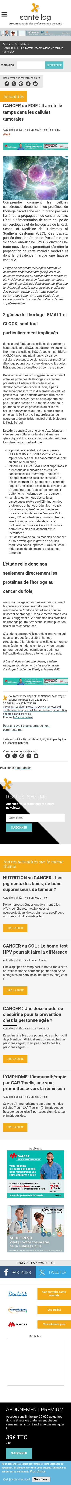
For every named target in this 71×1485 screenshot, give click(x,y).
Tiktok (28, 83)
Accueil (7, 44)
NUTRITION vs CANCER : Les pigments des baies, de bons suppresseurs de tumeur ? (32, 883)
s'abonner (19, 1453)
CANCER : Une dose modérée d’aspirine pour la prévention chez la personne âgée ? (33, 1014)
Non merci (41, 1479)
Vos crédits (54, 1309)
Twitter (14, 83)
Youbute (35, 83)
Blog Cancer (23, 768)
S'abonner (19, 827)
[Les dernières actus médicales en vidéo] (35, 1384)
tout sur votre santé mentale (54, 1293)
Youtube (36, 755)
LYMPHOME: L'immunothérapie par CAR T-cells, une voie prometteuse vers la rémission (34, 1082)
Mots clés (7, 65)
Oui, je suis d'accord (16, 1479)
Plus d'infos (38, 1471)
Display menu (4, 14)
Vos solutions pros (54, 1324)
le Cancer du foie (23, 717)
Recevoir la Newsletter (35, 1263)
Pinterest (21, 83)
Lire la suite (15, 928)
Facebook (7, 83)
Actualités (21, 44)
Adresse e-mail (16, 811)
